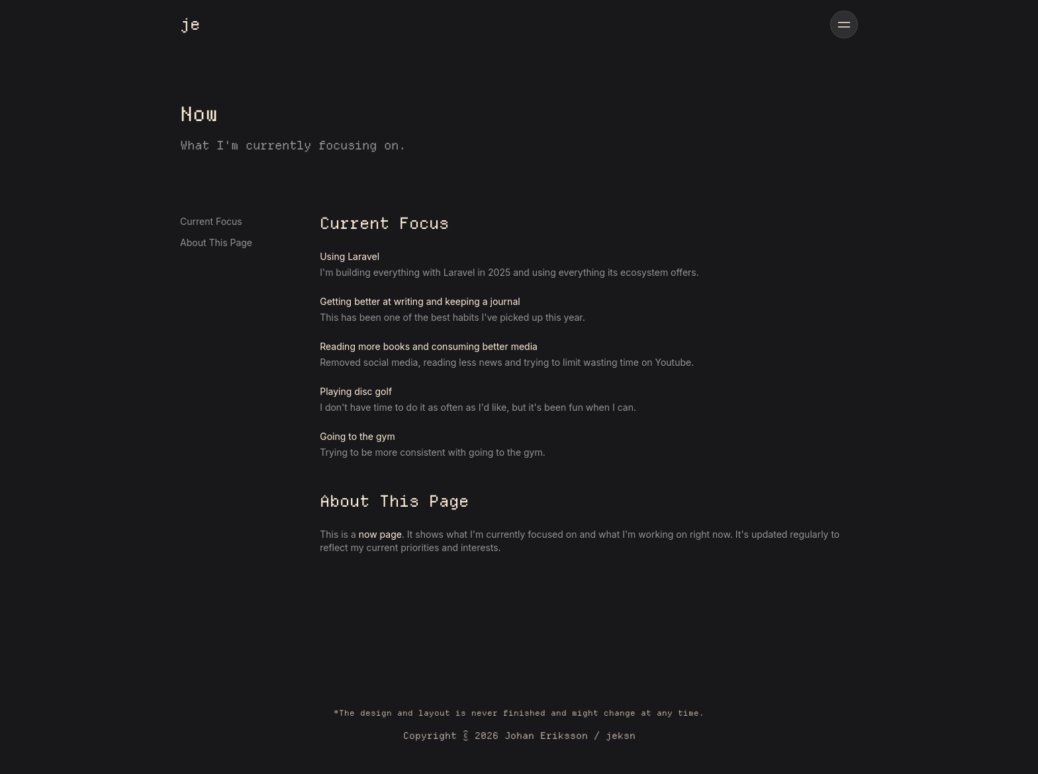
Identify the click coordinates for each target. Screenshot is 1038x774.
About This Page (216, 242)
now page (380, 534)
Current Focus (211, 221)
